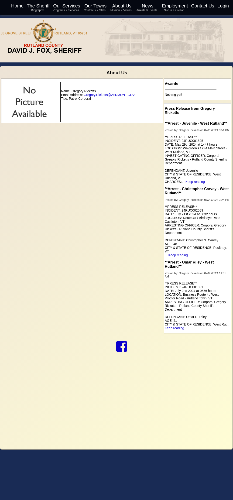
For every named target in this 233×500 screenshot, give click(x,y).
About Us (121, 5)
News (147, 5)
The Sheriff (38, 5)
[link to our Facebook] (121, 350)
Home (17, 5)
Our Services (66, 5)
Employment (175, 5)
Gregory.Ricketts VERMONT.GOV (109, 95)
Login (223, 5)
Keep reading (195, 182)
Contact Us (202, 5)
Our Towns (95, 5)
